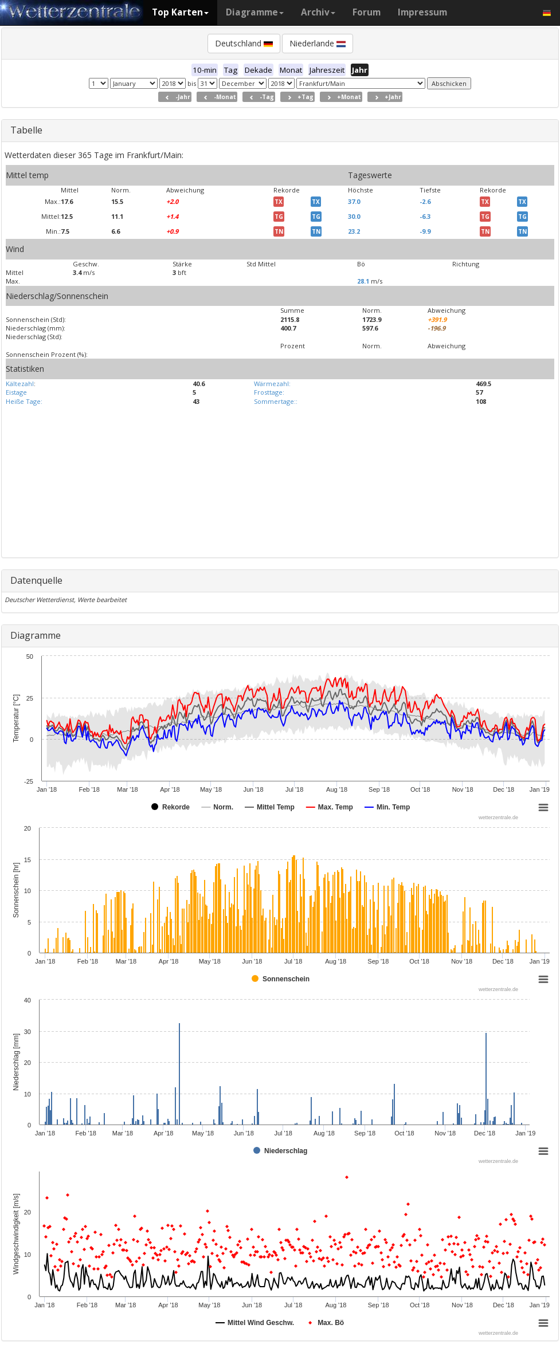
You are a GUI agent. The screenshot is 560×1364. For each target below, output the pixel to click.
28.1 (363, 281)
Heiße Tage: (24, 401)
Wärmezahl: (272, 383)
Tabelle (26, 130)
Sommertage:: (275, 401)
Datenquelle (36, 580)
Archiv (318, 12)
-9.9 (425, 231)
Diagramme (255, 12)
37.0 (354, 201)
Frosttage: (269, 392)
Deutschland (244, 43)
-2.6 (425, 201)
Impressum (422, 12)
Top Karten (180, 12)
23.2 (354, 231)
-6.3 (425, 216)
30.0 (354, 216)
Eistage (16, 392)
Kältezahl (20, 383)
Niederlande (317, 43)
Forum (367, 12)
